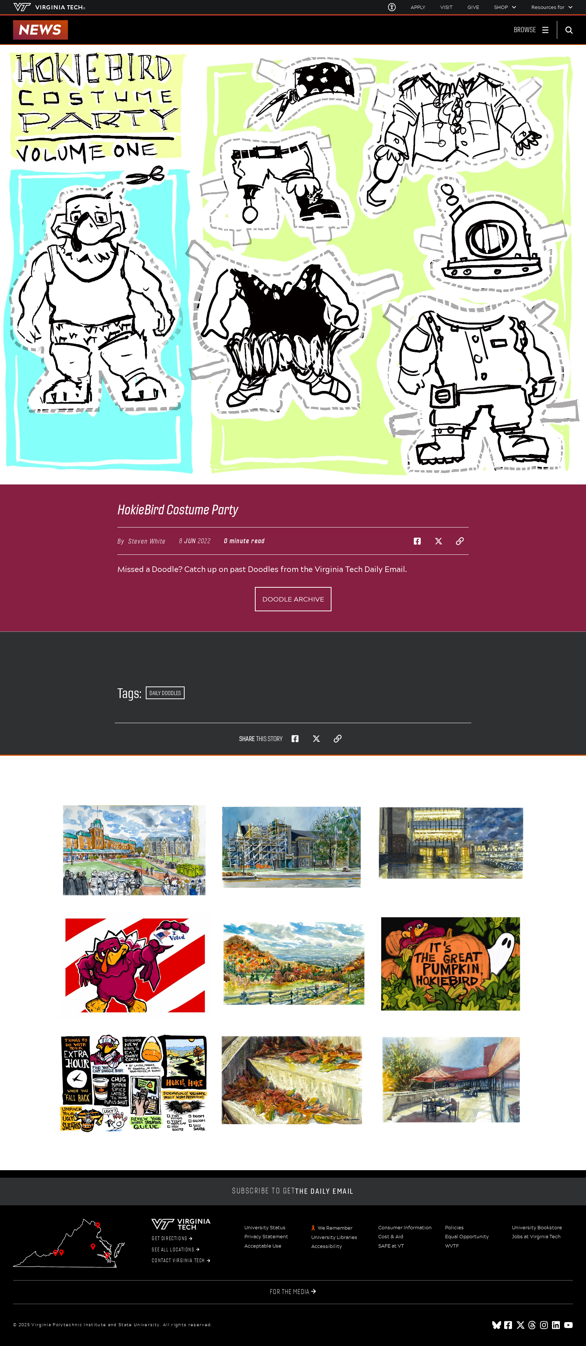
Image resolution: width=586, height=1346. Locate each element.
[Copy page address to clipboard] (460, 541)
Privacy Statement (266, 1236)
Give (473, 7)
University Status (265, 1227)
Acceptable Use (262, 1246)
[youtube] (568, 1325)
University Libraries (334, 1237)
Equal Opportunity (467, 1236)
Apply (418, 7)
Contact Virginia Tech (181, 1261)
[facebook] (508, 1325)
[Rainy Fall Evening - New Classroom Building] (451, 844)
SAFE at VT (391, 1246)
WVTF (452, 1246)
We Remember (335, 1228)
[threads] (532, 1325)
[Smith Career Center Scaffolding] (293, 847)
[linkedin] (556, 1325)
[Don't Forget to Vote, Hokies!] (134, 965)
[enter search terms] (571, 30)
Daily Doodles (165, 693)
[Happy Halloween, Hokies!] (451, 964)
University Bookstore (537, 1227)
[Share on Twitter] (438, 541)
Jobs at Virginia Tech (536, 1236)
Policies (454, 1227)
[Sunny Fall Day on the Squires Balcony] (451, 1080)
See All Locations (175, 1250)
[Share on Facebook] (417, 541)
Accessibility (326, 1246)
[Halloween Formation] (134, 850)
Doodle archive (293, 599)
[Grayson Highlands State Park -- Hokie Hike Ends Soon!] (293, 963)
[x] (520, 1325)
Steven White (147, 541)
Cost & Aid (390, 1236)
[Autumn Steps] (293, 1080)
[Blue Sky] (496, 1325)
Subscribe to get (293, 1191)
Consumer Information (405, 1227)
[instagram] (544, 1325)
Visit (446, 7)
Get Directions (172, 1239)
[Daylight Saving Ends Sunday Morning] (134, 1084)
